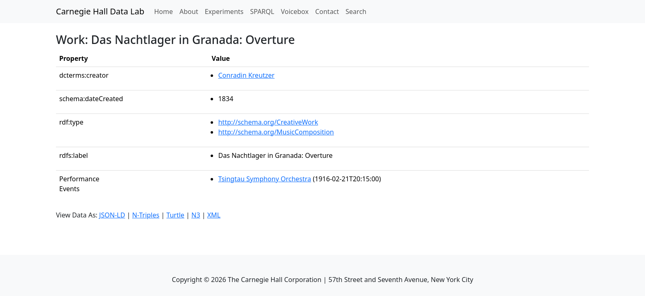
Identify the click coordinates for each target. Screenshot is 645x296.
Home (165, 11)
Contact (327, 11)
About (188, 11)
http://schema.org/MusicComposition (276, 131)
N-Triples (145, 215)
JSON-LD (112, 215)
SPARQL (262, 11)
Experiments (224, 11)
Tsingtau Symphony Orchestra (264, 178)
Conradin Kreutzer (246, 75)
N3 (195, 215)
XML (213, 215)
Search (356, 11)
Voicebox (295, 11)
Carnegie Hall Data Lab (100, 11)
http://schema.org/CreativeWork (268, 122)
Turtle (176, 215)
